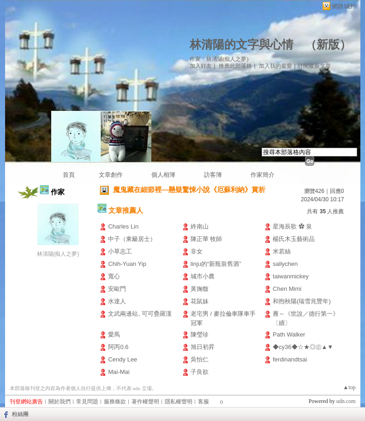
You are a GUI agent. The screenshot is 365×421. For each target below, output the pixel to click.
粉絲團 (20, 414)
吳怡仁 (200, 359)
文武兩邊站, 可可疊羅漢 (139, 313)
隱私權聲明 (178, 401)
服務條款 (115, 401)
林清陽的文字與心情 (241, 44)
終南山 (200, 226)
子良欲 (200, 371)
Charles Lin (123, 226)
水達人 (117, 301)
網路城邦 (344, 6)
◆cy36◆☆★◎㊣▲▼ (303, 346)
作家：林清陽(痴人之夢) (219, 59)
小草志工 (120, 251)
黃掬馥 (200, 288)
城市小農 (203, 276)
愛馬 (114, 334)
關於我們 (59, 401)
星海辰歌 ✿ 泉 (292, 226)
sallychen (285, 263)
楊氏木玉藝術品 (294, 238)
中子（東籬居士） (132, 238)
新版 (328, 44)
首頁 (69, 174)
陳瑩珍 (200, 334)
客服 (203, 401)
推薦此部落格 (235, 66)
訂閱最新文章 (314, 66)
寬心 (114, 276)
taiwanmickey (291, 276)
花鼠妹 (200, 301)
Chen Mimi (287, 288)
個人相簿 (163, 174)
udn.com (346, 401)
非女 (197, 251)
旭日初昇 (203, 346)
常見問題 (87, 401)
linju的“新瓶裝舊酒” (216, 263)
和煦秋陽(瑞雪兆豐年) (302, 301)
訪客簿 (213, 174)
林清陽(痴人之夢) (58, 254)
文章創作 (111, 174)
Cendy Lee (122, 359)
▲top (349, 387)
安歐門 (117, 288)
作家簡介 (263, 174)
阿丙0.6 (118, 346)
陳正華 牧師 (206, 238)
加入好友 (201, 66)
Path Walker (289, 334)
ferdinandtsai (290, 359)
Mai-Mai (118, 371)
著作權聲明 (145, 401)
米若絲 (282, 251)
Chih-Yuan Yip (127, 263)
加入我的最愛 (275, 66)
